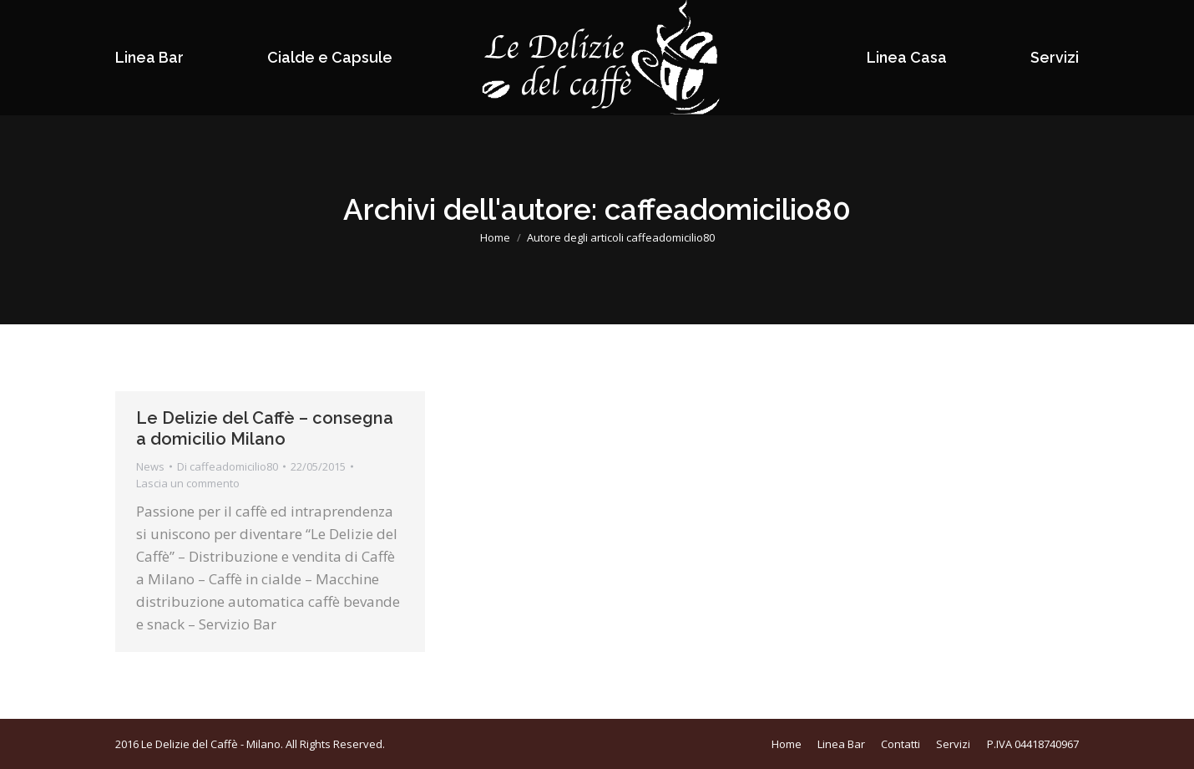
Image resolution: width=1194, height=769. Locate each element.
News (150, 466)
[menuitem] (149, 57)
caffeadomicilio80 (728, 209)
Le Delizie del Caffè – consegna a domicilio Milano (264, 428)
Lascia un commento (188, 483)
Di (227, 466)
